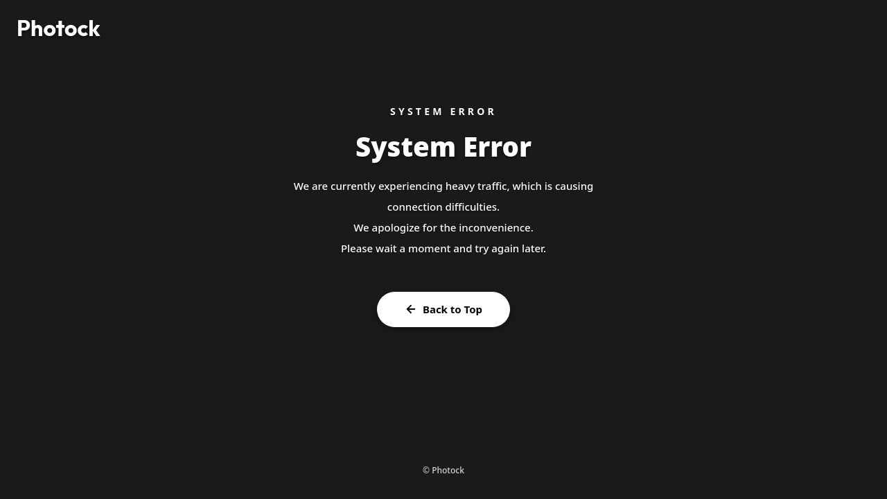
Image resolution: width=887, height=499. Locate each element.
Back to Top (443, 309)
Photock (58, 28)
